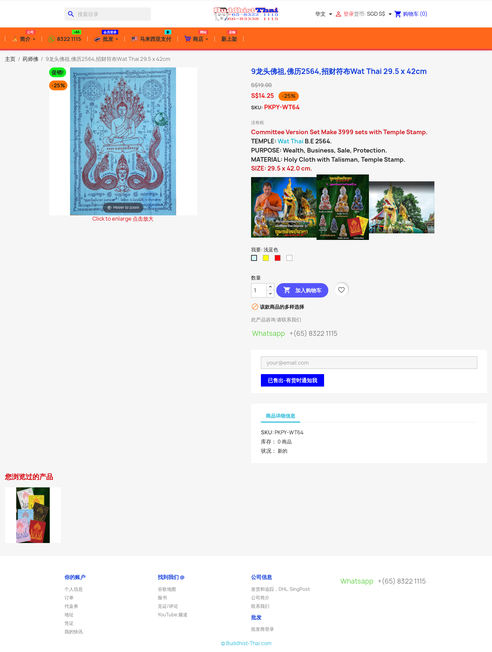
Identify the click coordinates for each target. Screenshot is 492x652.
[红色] (279, 259)
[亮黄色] (267, 259)
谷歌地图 (167, 589)
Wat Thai (290, 141)
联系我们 (260, 606)
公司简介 (260, 597)
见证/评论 (168, 606)
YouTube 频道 (173, 614)
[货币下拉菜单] (380, 14)
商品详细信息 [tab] (280, 415)
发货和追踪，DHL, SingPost (280, 589)
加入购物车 (302, 290)
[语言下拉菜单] (325, 14)
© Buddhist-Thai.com (246, 643)
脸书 (162, 597)
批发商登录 (262, 629)
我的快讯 (73, 631)
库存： (269, 441)
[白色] (290, 259)
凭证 (69, 623)
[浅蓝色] (255, 259)
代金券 (71, 606)
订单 (69, 597)
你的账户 (74, 577)
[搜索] (107, 14)
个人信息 (73, 589)
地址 (69, 614)
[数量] (259, 290)
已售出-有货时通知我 (292, 380)
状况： (269, 450)
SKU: (257, 107)
